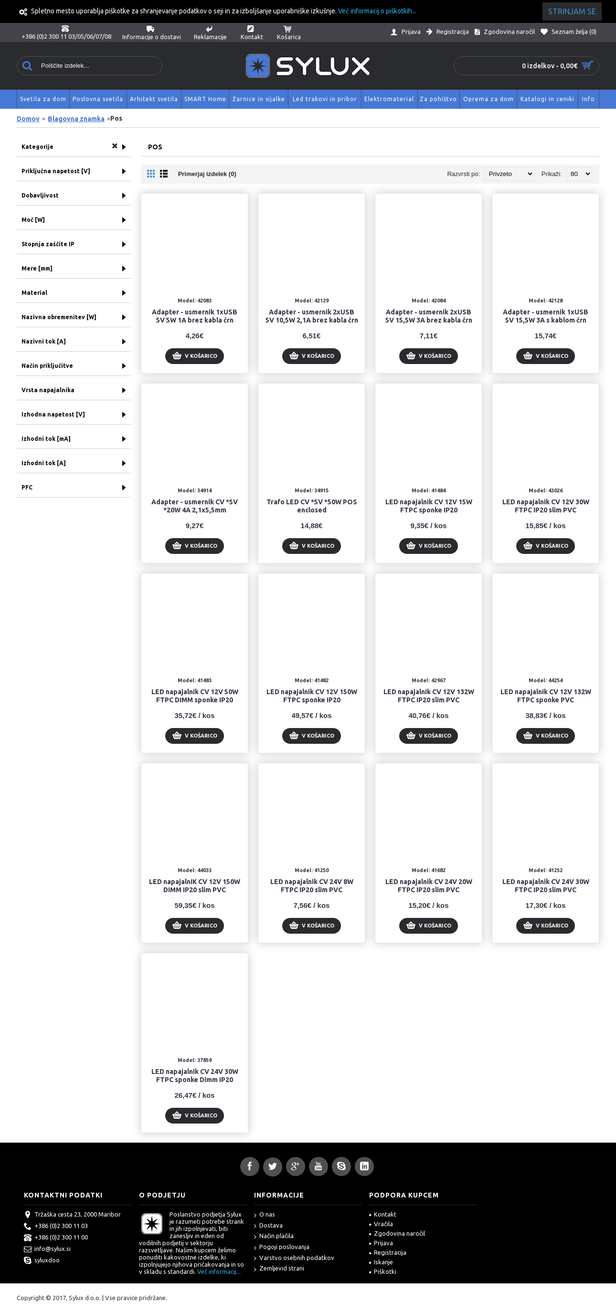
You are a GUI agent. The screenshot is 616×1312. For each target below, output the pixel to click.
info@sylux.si (47, 1249)
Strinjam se (572, 11)
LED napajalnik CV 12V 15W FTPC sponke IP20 (428, 506)
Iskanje (381, 1262)
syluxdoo (42, 1261)
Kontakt (382, 1214)
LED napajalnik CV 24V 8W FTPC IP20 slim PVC (311, 886)
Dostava (268, 1226)
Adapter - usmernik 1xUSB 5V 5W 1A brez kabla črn (194, 316)
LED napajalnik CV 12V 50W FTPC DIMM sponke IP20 (194, 696)
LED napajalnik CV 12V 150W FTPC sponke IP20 (311, 696)
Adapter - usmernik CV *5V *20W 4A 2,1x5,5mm (194, 506)
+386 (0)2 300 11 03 (56, 1226)
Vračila (381, 1223)
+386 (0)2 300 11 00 (56, 1238)
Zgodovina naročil (397, 1233)
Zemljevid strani (279, 1269)
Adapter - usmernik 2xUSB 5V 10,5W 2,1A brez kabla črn (312, 316)
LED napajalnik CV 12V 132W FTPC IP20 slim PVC (428, 696)
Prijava (381, 1242)
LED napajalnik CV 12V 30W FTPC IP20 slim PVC (545, 506)
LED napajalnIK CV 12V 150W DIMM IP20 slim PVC (194, 886)
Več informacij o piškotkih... (377, 11)
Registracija (387, 1252)
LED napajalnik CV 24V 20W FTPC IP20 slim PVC (428, 886)
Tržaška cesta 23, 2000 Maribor (72, 1215)
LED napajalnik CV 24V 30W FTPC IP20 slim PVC (545, 886)
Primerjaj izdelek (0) (207, 173)
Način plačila (274, 1236)
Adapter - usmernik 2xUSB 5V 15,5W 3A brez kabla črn (428, 316)
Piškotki (382, 1271)
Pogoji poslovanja (281, 1247)
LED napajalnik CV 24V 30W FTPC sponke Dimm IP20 (194, 1075)
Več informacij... (219, 1271)
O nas (264, 1215)
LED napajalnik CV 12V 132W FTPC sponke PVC (545, 696)
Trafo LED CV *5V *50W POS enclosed (311, 506)
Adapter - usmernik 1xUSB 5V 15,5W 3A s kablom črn (545, 316)
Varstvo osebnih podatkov (294, 1258)
